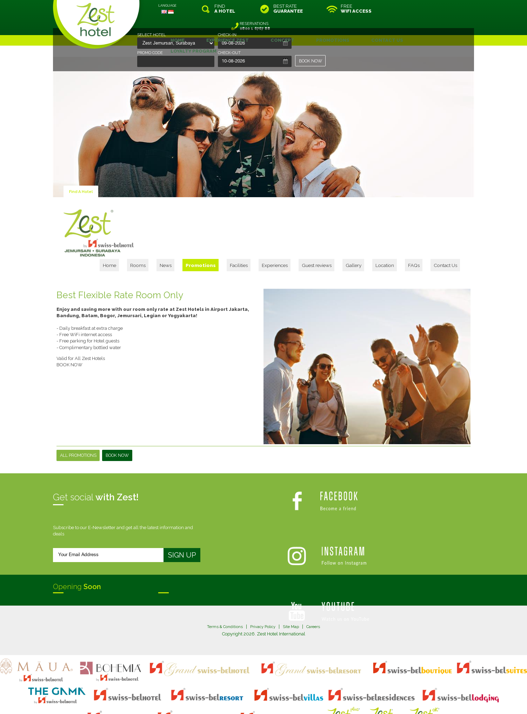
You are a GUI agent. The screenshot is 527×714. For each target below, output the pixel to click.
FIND (224, 9)
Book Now (122, 425)
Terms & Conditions (221, 596)
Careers (318, 596)
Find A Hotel (82, 173)
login (290, 694)
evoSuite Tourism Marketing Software (241, 700)
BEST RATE (288, 9)
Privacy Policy (263, 596)
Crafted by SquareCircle (303, 700)
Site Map (294, 596)
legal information (266, 694)
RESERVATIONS (426, 9)
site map (240, 694)
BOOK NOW (312, 61)
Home (179, 195)
